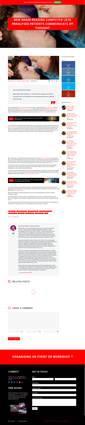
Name (33, 377)
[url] (51, 331)
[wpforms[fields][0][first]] (43, 379)
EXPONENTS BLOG (58, 421)
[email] (33, 331)
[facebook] (9, 382)
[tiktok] (17, 382)
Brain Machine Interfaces (21, 211)
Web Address (35, 393)
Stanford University (23, 107)
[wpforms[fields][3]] (54, 395)
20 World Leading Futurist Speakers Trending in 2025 (70, 93)
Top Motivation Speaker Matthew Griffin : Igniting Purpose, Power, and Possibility (71, 178)
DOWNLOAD (57, 2)
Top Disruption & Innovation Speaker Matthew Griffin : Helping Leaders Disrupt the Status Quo (72, 129)
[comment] (33, 320)
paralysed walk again (19, 190)
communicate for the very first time (32, 173)
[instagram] (11, 382)
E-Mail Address (36, 383)
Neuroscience (21, 213)
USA (46, 213)
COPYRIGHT (51, 421)
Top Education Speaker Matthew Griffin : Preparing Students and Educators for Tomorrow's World (71, 150)
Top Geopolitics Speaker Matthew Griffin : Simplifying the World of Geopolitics (72, 110)
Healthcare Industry (13, 213)
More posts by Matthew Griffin (26, 272)
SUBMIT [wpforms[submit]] (35, 408)
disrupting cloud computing (26, 108)
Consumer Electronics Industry (45, 211)
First (33, 380)
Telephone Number (36, 388)
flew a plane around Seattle (46, 158)
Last (55, 380)
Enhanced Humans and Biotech (23, 81)
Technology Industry (39, 213)
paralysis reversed (42, 111)
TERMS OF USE (66, 421)
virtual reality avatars (48, 107)
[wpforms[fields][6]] (54, 390)
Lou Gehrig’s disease (13, 127)
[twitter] (19, 382)
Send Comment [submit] (13, 338)
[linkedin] (14, 382)
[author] (15, 331)
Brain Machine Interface (52, 108)
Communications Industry (33, 211)
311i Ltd (17, 421)
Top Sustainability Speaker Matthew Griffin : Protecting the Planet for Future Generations (72, 160)
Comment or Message (37, 397)
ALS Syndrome (12, 211)
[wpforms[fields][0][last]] (65, 379)
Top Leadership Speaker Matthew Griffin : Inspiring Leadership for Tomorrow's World (72, 119)
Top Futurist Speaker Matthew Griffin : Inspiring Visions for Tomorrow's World (72, 101)
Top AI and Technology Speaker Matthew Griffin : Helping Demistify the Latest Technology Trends (72, 139)
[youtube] (22, 382)
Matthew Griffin (12, 81)
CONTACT (46, 421)
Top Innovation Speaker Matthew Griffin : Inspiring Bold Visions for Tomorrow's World (72, 169)
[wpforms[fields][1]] (54, 385)
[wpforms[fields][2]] (54, 402)
